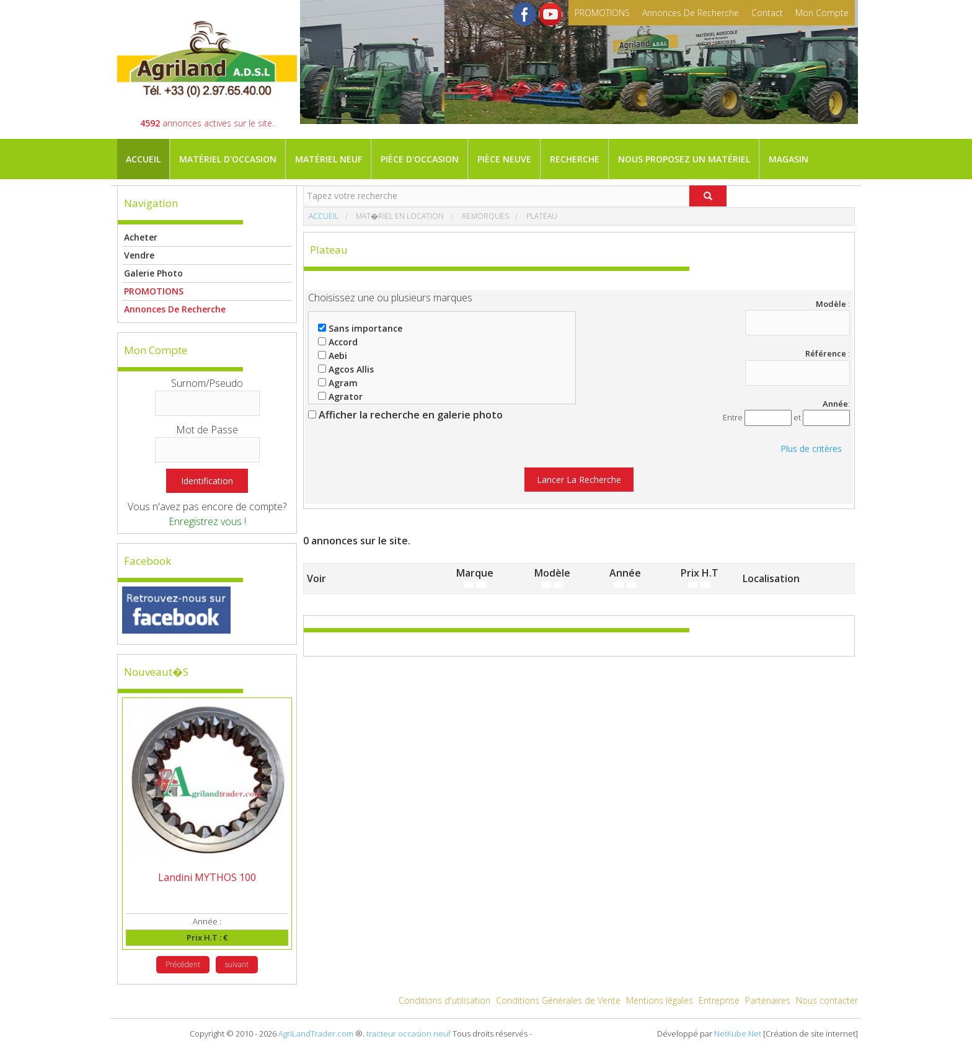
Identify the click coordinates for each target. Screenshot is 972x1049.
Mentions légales (659, 1000)
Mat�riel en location (399, 216)
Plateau (540, 216)
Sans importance (360, 328)
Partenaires (767, 1000)
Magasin (788, 159)
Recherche (574, 159)
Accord (338, 342)
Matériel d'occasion (227, 159)
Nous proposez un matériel (684, 159)
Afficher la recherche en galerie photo (405, 415)
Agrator (340, 396)
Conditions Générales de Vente (558, 1000)
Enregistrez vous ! (207, 521)
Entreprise (719, 1000)
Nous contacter (827, 1000)
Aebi (332, 355)
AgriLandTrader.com (315, 1033)
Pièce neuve (504, 159)
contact (767, 13)
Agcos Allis (346, 369)
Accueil (143, 159)
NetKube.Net (737, 1033)
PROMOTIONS (602, 13)
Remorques (484, 216)
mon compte (822, 13)
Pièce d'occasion (420, 159)
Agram (338, 383)
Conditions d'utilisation (444, 1000)
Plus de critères (811, 448)
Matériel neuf (328, 159)
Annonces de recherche (690, 13)
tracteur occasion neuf (408, 1033)
